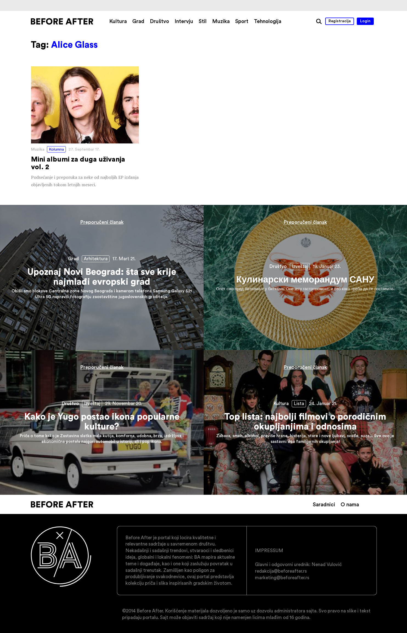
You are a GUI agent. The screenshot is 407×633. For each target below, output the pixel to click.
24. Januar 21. (323, 403)
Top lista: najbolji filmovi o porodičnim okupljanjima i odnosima (305, 422)
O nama (350, 504)
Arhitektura (96, 259)
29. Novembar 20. (123, 403)
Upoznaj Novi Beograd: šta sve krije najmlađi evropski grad (102, 277)
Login (365, 20)
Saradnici (324, 504)
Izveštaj (300, 266)
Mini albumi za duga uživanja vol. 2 (85, 127)
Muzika (221, 21)
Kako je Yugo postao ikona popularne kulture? (102, 422)
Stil (203, 21)
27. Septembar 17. (84, 149)
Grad (138, 21)
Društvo (159, 21)
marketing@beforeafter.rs (282, 578)
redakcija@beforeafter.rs (281, 571)
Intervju (184, 21)
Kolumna (56, 149)
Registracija (340, 20)
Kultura (118, 21)
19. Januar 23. (327, 266)
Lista (299, 403)
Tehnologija (267, 21)
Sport (241, 21)
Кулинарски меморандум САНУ (305, 277)
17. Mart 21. (124, 259)
